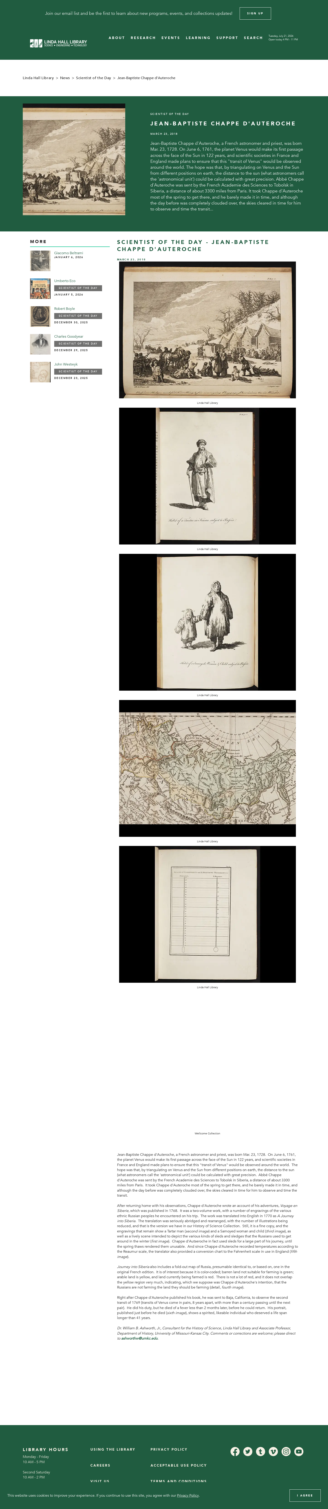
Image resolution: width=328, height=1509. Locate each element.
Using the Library (113, 1449)
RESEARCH (143, 38)
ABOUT (117, 38)
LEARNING (198, 38)
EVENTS (170, 38)
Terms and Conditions (179, 1481)
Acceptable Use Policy (179, 1465)
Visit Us (100, 1481)
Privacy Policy (169, 1449)
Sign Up (255, 13)
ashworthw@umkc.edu (139, 1338)
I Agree (305, 1495)
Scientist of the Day (93, 77)
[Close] (318, 13)
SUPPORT (227, 38)
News (65, 77)
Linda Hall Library (38, 77)
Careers (100, 1465)
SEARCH (253, 38)
